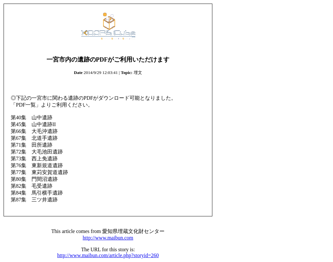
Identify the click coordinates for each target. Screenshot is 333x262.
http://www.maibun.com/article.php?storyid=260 (108, 255)
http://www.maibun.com (108, 237)
